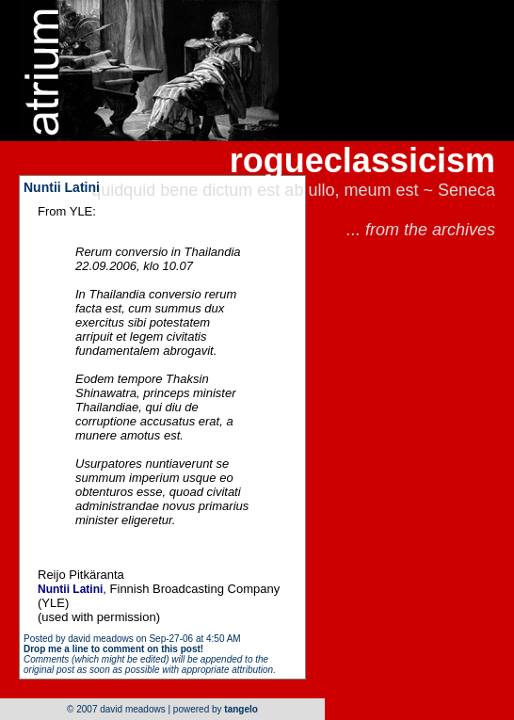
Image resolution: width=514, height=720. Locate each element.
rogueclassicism (362, 160)
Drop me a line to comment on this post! (113, 649)
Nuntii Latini (62, 187)
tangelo (241, 709)
